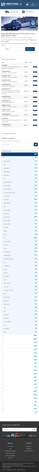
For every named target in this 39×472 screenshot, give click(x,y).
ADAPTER (20, 199)
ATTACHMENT (20, 321)
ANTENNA (20, 276)
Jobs (10, 448)
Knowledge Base (28, 451)
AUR (20, 325)
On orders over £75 (14, 12)
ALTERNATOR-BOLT (20, 259)
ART (20, 307)
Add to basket (34, 72)
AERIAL (20, 231)
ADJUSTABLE (20, 210)
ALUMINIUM (20, 266)
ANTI (20, 280)
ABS (20, 164)
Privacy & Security (10, 453)
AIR (20, 238)
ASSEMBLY (20, 318)
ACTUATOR (20, 196)
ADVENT (20, 227)
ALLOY (20, 248)
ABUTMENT (20, 175)
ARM (20, 293)
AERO (20, 234)
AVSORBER (20, 328)
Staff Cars (29, 443)
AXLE (20, 332)
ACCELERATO (20, 185)
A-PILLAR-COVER (20, 290)
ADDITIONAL (20, 203)
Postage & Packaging (10, 451)
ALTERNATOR (20, 252)
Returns (10, 458)
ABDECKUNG (20, 161)
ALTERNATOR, (20, 255)
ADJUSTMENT (20, 220)
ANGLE (20, 269)
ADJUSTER (20, 213)
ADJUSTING (20, 217)
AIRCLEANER (20, 241)
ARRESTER (20, 304)
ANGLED (20, 273)
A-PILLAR (20, 287)
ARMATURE (20, 297)
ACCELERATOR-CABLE (20, 192)
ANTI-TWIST (20, 283)
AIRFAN (20, 245)
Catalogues (29, 448)
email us (29, 43)
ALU (20, 262)
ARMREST (20, 300)
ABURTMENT (20, 171)
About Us (10, 443)
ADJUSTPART (20, 224)
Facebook (28, 446)
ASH (20, 311)
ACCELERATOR (20, 189)
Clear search (31, 52)
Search (30, 49)
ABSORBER (20, 168)
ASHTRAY (20, 314)
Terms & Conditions (10, 455)
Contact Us (10, 446)
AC (20, 178)
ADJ (20, 206)
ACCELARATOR (20, 182)
